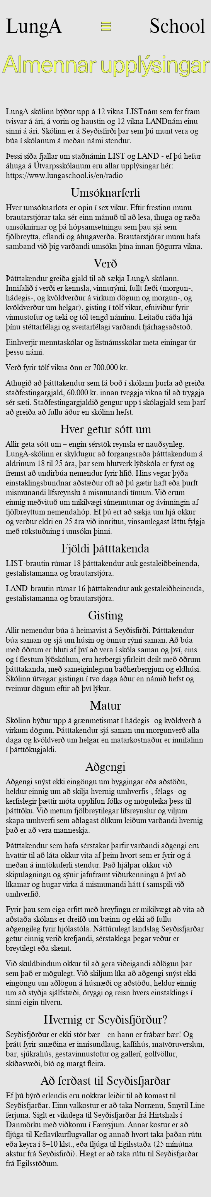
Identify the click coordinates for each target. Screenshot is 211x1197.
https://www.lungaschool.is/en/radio (64, 175)
